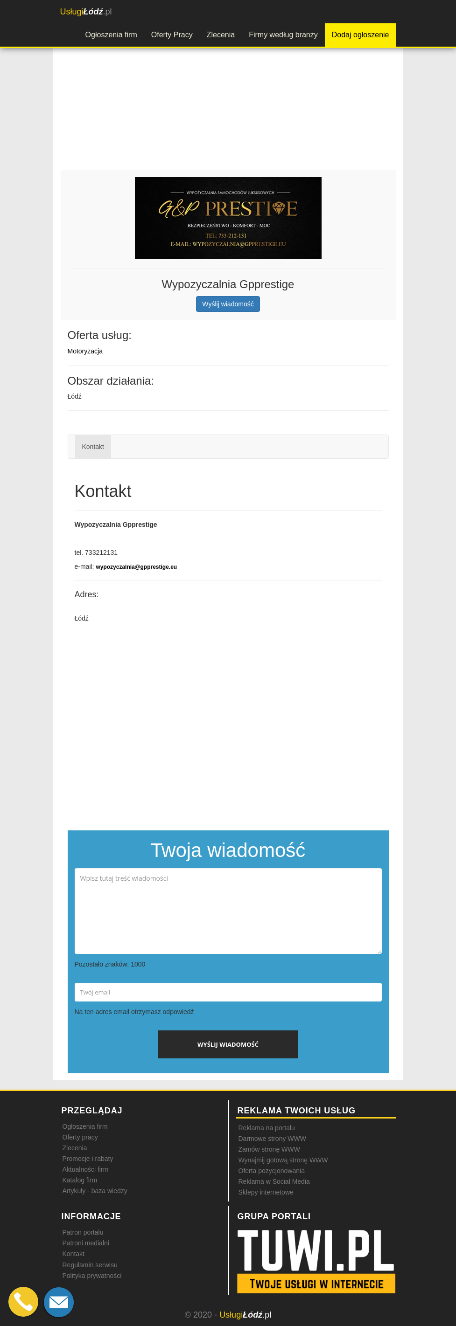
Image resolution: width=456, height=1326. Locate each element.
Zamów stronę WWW (269, 1149)
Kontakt (93, 446)
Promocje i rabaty (88, 1158)
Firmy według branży (283, 35)
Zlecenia (221, 35)
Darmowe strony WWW (272, 1138)
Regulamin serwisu (90, 1265)
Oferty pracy (80, 1137)
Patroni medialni (86, 1243)
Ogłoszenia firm (111, 35)
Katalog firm (80, 1180)
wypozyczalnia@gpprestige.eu (136, 567)
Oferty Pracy (172, 35)
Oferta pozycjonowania (272, 1170)
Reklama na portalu (267, 1128)
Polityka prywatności (92, 1275)
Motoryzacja (85, 351)
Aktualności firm (86, 1169)
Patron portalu (83, 1232)
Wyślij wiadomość (227, 304)
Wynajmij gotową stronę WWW (283, 1160)
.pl (86, 11)
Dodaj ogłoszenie (360, 35)
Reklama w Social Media (274, 1181)
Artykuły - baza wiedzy (95, 1191)
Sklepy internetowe (266, 1192)
